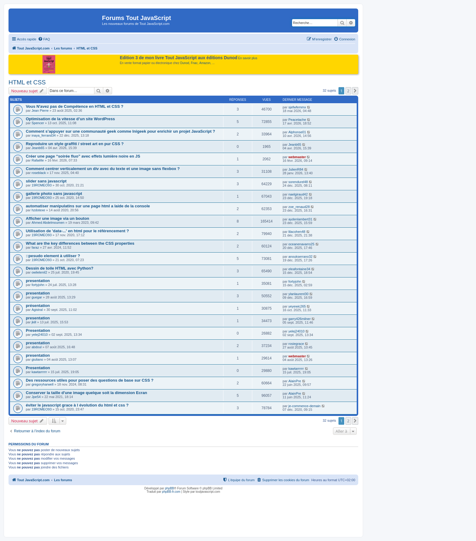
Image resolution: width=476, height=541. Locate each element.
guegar (37, 297)
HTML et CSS (27, 82)
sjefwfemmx (297, 107)
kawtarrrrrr (39, 372)
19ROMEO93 (42, 185)
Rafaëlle (38, 160)
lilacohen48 (296, 231)
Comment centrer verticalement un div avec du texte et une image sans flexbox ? (103, 168)
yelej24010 (40, 334)
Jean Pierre (40, 110)
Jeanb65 (38, 148)
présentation (38, 305)
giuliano (37, 359)
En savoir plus (247, 58)
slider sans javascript (46, 181)
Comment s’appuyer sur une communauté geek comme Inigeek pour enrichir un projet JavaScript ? (120, 131)
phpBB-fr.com (171, 491)
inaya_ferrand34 (44, 135)
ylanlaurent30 (298, 294)
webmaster (297, 157)
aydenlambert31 (300, 219)
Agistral (37, 309)
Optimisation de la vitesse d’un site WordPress (70, 119)
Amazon (205, 63)
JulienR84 (295, 169)
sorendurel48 (298, 182)
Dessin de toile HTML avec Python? (59, 268)
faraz (35, 247)
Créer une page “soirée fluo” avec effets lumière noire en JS (83, 156)
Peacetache (297, 119)
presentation (38, 280)
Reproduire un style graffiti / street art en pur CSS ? (75, 143)
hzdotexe (38, 210)
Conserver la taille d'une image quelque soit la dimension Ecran (86, 392)
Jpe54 (36, 397)
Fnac (194, 63)
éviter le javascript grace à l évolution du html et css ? (77, 405)
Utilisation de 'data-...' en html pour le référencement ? (77, 231)
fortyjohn (38, 285)
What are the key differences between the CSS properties (80, 243)
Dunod (184, 63)
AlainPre (294, 381)
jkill (34, 322)
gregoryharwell (42, 384)
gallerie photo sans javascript (54, 193)
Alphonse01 (297, 132)
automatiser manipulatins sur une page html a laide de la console (88, 206)
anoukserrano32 (300, 256)
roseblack (39, 173)
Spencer (38, 123)
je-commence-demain (304, 406)
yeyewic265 (297, 306)
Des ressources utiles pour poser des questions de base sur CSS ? (90, 380)
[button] (355, 90)
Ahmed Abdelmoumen (48, 222)
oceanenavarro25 (301, 244)
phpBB (169, 488)
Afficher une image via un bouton (57, 218)
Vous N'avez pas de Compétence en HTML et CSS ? (74, 106)
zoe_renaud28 (299, 207)
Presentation (38, 330)
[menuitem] (44, 39)
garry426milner (299, 319)
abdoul (37, 347)
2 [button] (348, 91)
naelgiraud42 (298, 194)
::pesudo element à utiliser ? (53, 255)
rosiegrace (296, 343)
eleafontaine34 (299, 269)
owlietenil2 (39, 272)
